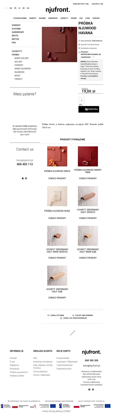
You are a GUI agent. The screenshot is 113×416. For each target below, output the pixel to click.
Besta (15, 35)
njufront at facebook (23, 178)
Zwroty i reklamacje (41, 377)
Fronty (18, 79)
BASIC (17, 75)
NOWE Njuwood (23, 68)
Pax (14, 42)
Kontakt (13, 360)
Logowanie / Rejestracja (67, 363)
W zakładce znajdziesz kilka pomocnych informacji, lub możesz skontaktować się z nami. (25, 130)
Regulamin (14, 367)
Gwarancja (14, 371)
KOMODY (16, 25)
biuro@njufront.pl (25, 160)
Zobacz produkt (57, 180)
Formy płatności (40, 373)
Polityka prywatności (19, 374)
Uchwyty (17, 51)
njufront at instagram (26, 178)
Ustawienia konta (64, 371)
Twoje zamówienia (64, 367)
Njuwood (19, 72)
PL (6, 8)
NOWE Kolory (22, 58)
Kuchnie (16, 28)
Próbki (15, 54)
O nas (12, 363)
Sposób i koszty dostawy (90, 44)
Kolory (18, 61)
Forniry (19, 65)
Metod (15, 39)
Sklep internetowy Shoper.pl (91, 403)
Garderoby (18, 32)
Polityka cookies (17, 377)
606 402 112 (25, 164)
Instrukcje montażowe (89, 48)
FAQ (35, 360)
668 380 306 (91, 362)
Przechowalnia (63, 360)
